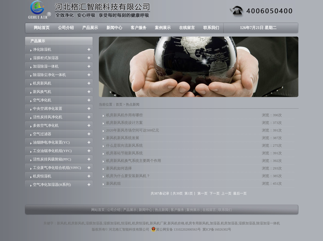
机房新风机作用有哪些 (124, 115)
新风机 (62, 223)
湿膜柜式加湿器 (46, 58)
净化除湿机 (42, 49)
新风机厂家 (158, 223)
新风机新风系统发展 (122, 138)
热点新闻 (161, 210)
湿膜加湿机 (111, 223)
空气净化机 (42, 100)
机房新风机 (42, 83)
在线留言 (187, 28)
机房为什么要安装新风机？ (128, 176)
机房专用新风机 (197, 223)
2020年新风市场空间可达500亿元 (132, 130)
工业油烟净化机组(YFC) (52, 151)
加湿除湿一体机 (46, 66)
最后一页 (240, 193)
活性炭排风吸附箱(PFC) (52, 159)
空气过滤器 (42, 134)
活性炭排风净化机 (47, 117)
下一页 (215, 193)
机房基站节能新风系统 (124, 153)
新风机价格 (176, 223)
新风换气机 (42, 92)
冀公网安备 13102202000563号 (176, 229)
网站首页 (42, 28)
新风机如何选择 (119, 168)
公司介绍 (66, 28)
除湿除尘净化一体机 (49, 75)
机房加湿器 (229, 223)
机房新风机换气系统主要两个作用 (133, 161)
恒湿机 (126, 223)
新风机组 (113, 183)
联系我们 (211, 28)
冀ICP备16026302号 (216, 229)
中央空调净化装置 (47, 108)
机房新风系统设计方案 (124, 122)
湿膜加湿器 (94, 223)
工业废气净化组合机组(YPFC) (57, 168)
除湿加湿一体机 (268, 223)
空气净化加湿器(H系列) (52, 184)
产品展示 (90, 28)
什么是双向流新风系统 (124, 145)
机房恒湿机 (42, 176)
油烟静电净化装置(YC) (51, 142)
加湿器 (215, 223)
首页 (119, 104)
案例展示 (163, 28)
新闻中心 (114, 28)
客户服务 (138, 28)
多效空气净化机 (46, 125)
